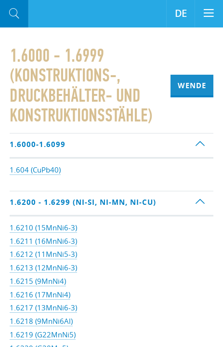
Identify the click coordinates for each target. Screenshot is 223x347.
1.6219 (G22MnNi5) (43, 334)
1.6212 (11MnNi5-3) (43, 254)
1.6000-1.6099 (38, 144)
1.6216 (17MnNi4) (40, 294)
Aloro (68, 14)
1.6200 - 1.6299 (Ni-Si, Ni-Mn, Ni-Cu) (83, 202)
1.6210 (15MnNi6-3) (43, 227)
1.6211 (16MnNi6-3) (43, 241)
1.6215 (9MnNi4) (38, 281)
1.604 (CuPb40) (35, 169)
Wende (192, 85)
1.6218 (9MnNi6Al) (41, 321)
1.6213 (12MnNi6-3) (43, 267)
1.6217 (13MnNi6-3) (43, 307)
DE (181, 13)
